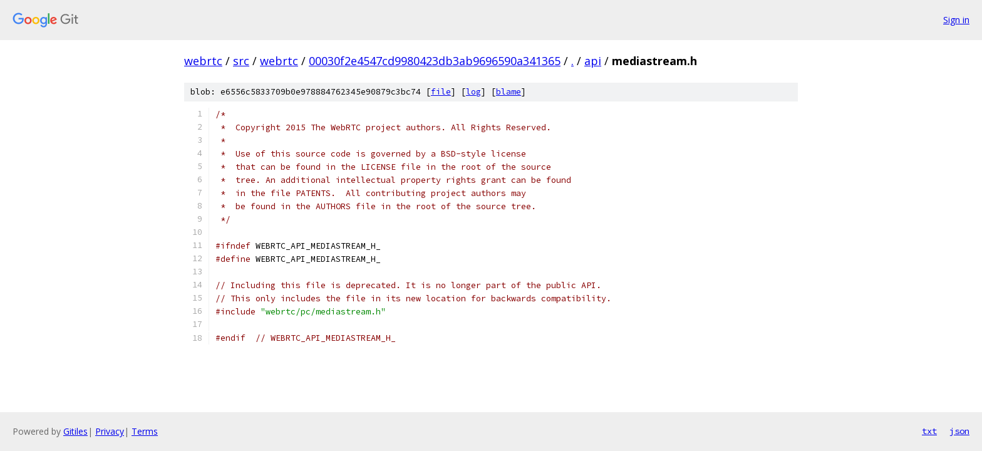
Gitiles (75, 431)
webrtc (203, 60)
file (441, 91)
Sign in (956, 20)
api (592, 60)
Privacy (109, 431)
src (241, 60)
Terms (145, 431)
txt (929, 431)
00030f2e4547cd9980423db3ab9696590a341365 (435, 60)
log (473, 91)
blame (508, 91)
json (959, 431)
